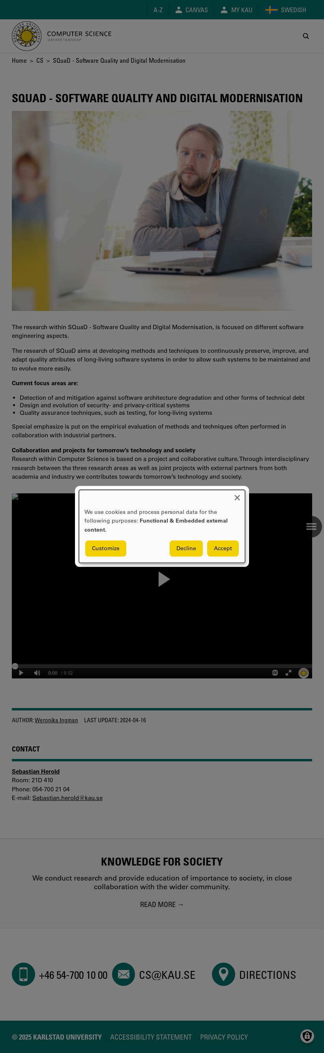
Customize (106, 548)
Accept (223, 548)
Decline (186, 548)
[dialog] (162, 526)
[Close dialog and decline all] (237, 495)
